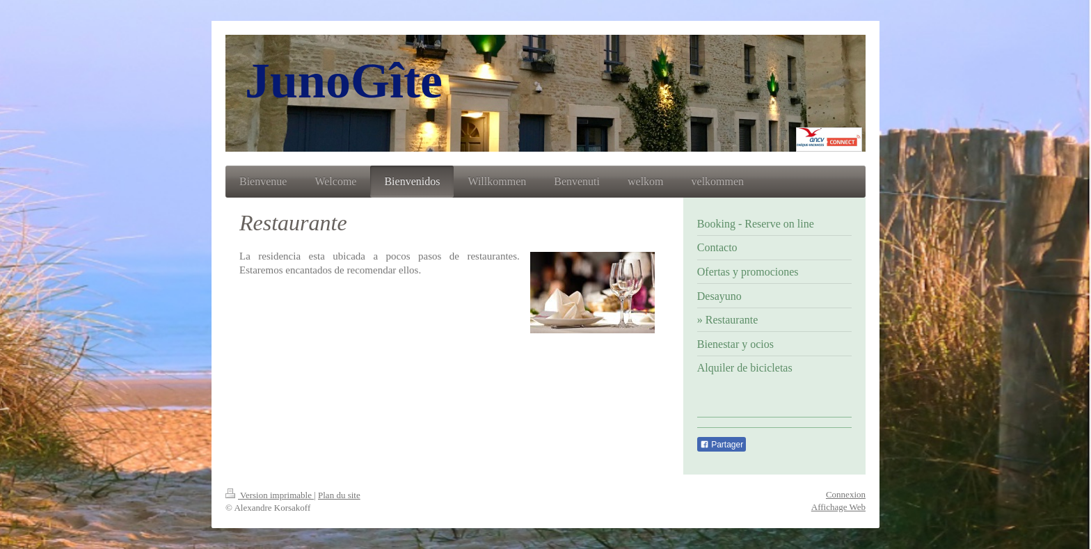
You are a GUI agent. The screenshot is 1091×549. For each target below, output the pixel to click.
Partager (721, 444)
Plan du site (339, 495)
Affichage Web (838, 507)
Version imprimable (269, 495)
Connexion (846, 494)
